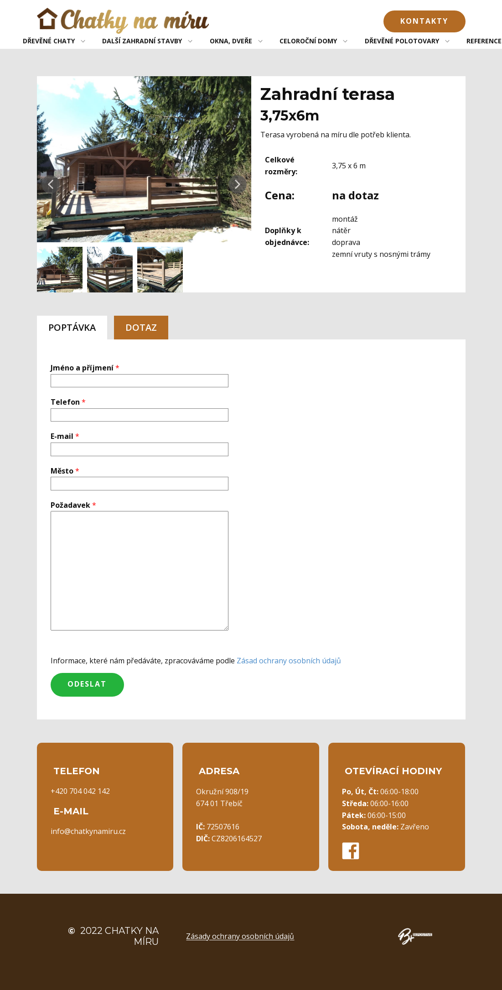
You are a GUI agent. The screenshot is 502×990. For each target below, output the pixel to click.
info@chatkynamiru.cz (88, 831)
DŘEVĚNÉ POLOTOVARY (402, 40)
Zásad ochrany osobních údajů (289, 661)
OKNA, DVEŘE (231, 40)
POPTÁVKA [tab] (72, 327)
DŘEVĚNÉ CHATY (49, 40)
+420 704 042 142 (80, 791)
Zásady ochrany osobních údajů (240, 936)
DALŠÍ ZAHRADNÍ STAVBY (142, 40)
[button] (50, 184)
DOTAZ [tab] (141, 327)
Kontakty (424, 21)
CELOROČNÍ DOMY (308, 40)
